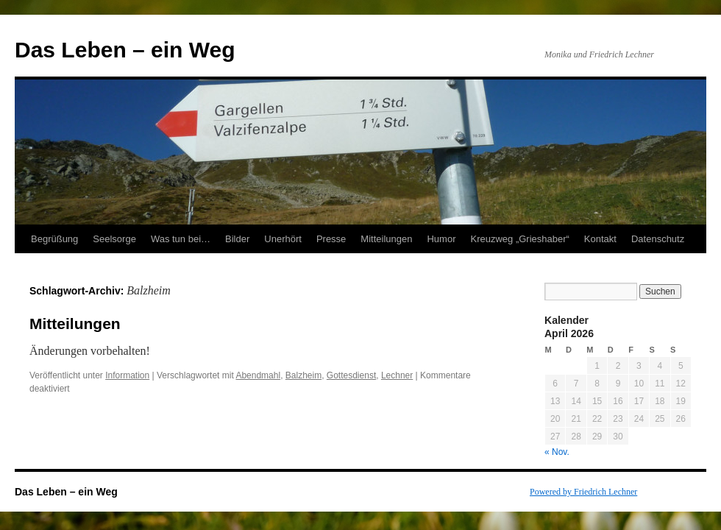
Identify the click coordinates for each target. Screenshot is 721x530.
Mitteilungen (386, 238)
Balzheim (303, 375)
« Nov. (556, 452)
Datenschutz (657, 238)
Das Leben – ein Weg (125, 50)
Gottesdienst (351, 375)
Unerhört (283, 238)
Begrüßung (54, 238)
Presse (331, 238)
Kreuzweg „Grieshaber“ (519, 238)
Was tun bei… (180, 238)
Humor (441, 238)
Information (127, 375)
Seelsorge (114, 238)
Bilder (237, 238)
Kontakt (600, 238)
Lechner (397, 375)
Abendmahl (257, 375)
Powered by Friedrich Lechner (583, 492)
